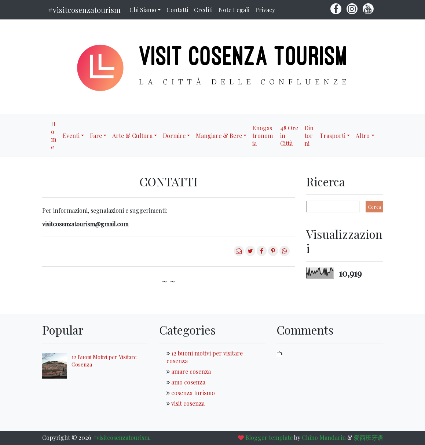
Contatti (177, 10)
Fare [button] (96, 135)
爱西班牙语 (368, 437)
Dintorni (309, 135)
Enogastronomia (262, 135)
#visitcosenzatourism (84, 10)
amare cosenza (191, 371)
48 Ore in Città (289, 135)
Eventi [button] (71, 135)
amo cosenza (188, 382)
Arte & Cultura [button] (132, 135)
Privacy (265, 10)
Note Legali (234, 10)
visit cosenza (188, 403)
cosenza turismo (193, 393)
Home (53, 135)
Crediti (203, 10)
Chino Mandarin (324, 437)
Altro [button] (363, 135)
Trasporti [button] (332, 135)
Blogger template (269, 437)
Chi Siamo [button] (142, 10)
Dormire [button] (174, 135)
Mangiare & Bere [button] (219, 135)
